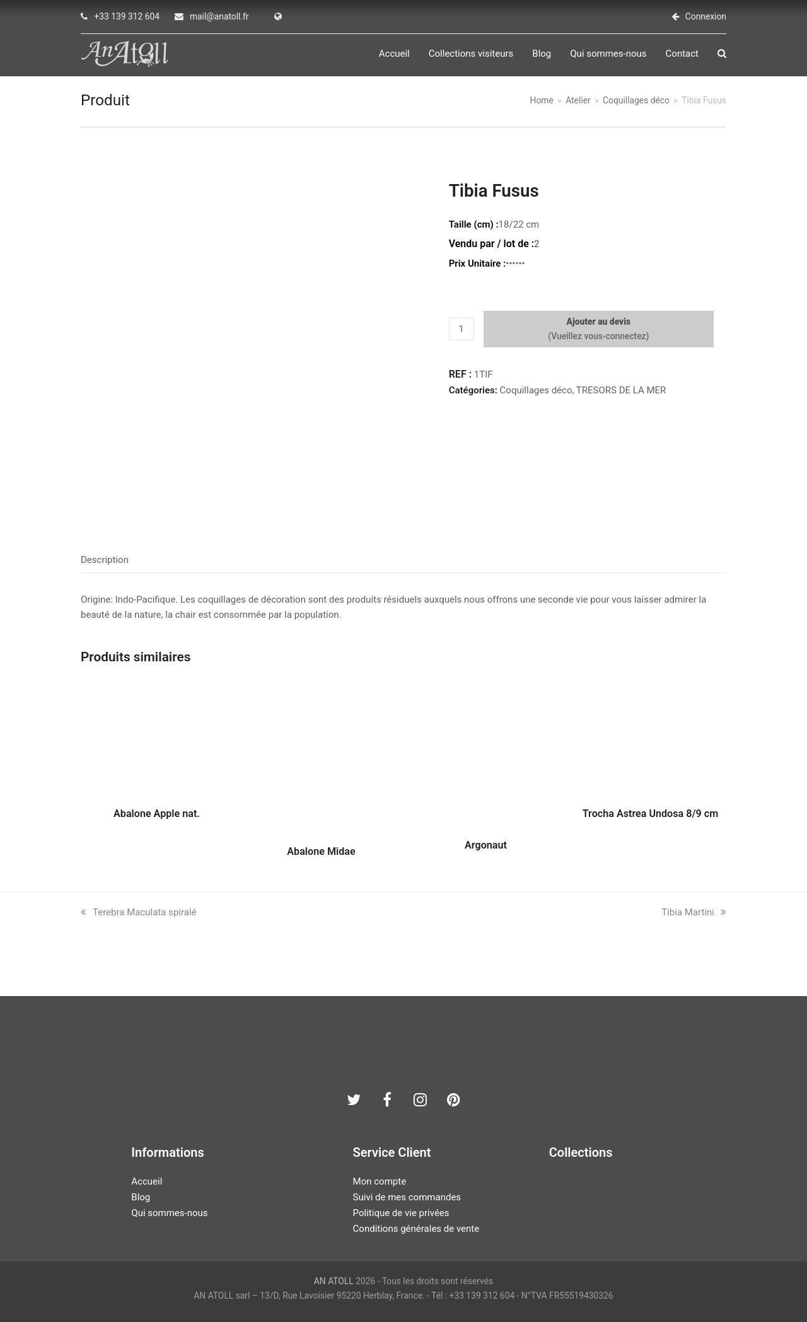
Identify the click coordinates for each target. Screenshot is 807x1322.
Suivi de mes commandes (407, 1197)
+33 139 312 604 (127, 16)
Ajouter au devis (599, 321)
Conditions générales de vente (416, 1228)
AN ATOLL (334, 1281)
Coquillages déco (536, 390)
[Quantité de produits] (461, 329)
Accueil (146, 1181)
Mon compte (380, 1181)
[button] (722, 54)
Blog (140, 1197)
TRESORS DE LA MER (621, 390)
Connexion (705, 16)
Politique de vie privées (401, 1213)
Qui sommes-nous (169, 1213)
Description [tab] (105, 559)
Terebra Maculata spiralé (139, 912)
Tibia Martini (693, 912)
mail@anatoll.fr (219, 16)
